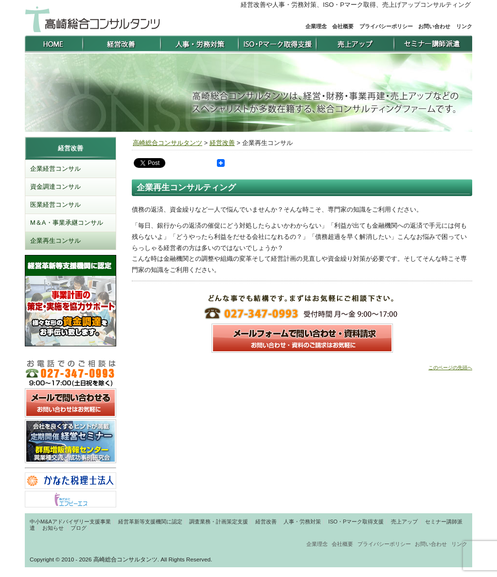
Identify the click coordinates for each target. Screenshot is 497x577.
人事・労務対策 (302, 521)
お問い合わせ (434, 26)
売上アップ (404, 521)
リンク (464, 26)
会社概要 (343, 26)
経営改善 (222, 142)
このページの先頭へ (450, 367)
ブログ (79, 528)
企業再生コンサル (55, 240)
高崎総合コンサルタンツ (167, 142)
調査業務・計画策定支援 (218, 521)
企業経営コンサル (55, 168)
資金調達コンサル (55, 186)
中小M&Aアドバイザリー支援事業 (70, 521)
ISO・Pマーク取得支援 (356, 521)
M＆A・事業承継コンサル (66, 222)
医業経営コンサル (55, 204)
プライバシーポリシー (386, 26)
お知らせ (53, 528)
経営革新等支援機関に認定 (150, 521)
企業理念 (316, 26)
